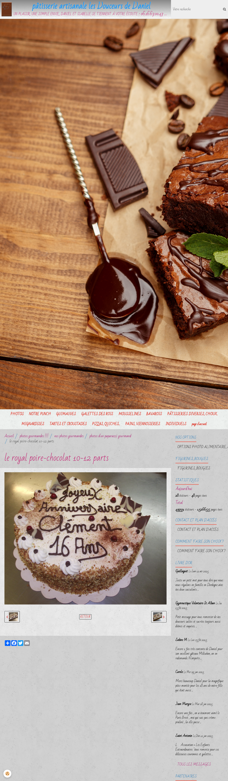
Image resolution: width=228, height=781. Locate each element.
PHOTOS (17, 415)
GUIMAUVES (66, 415)
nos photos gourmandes (69, 436)
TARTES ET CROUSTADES (68, 425)
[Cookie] (8, 774)
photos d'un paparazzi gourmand (110, 436)
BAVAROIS (154, 415)
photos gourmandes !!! (34, 436)
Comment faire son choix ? (201, 552)
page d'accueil (199, 425)
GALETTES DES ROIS (97, 415)
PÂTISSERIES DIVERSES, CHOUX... (192, 415)
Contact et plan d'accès (198, 530)
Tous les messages (194, 765)
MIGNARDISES (32, 425)
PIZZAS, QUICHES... (106, 425)
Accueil (9, 436)
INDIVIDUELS (175, 425)
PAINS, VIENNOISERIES (142, 425)
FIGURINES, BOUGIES (193, 469)
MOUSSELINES (129, 415)
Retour (85, 617)
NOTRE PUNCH (40, 415)
